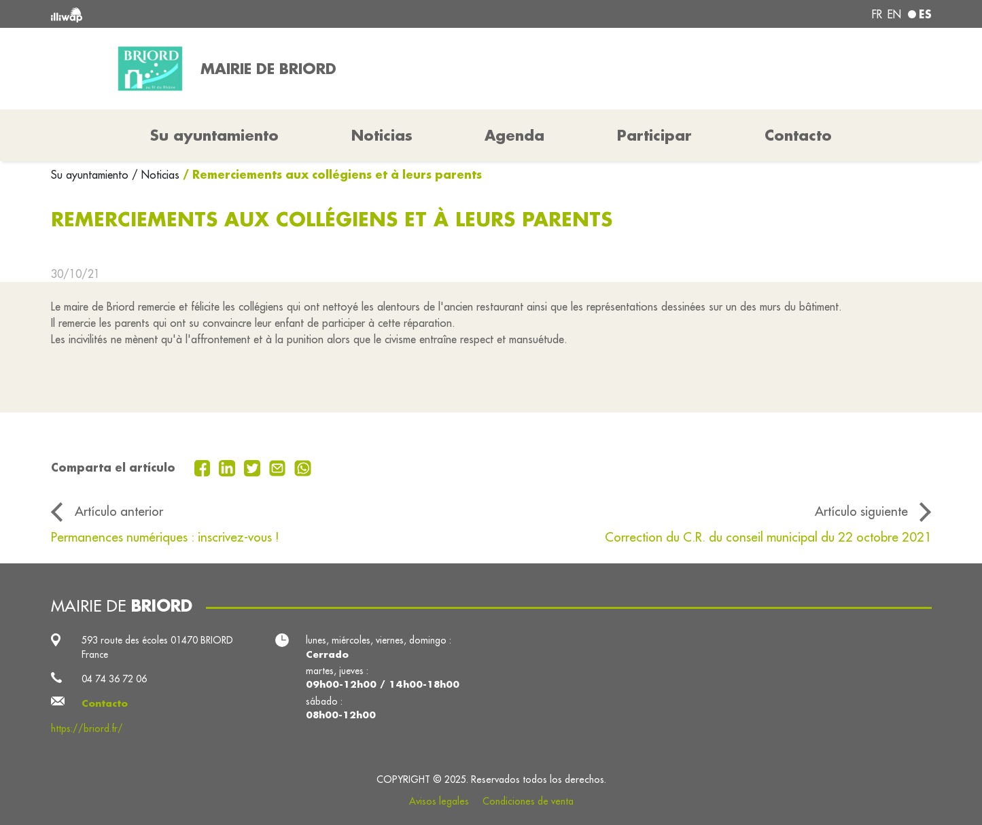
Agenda (514, 135)
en (894, 14)
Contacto (798, 135)
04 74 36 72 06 (114, 679)
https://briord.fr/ (87, 728)
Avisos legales (439, 801)
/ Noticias (155, 174)
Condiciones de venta (528, 801)
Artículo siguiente (861, 511)
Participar (654, 135)
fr (877, 14)
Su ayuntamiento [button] (214, 135)
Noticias (382, 135)
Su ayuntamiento (91, 174)
